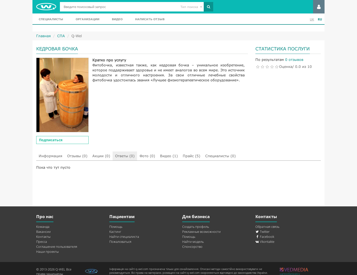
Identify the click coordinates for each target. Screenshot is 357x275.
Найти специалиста (124, 236)
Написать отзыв (150, 19)
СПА (61, 36)
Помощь (115, 226)
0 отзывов (294, 59)
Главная (43, 36)
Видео (117, 19)
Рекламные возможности (201, 231)
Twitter (262, 231)
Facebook (264, 236)
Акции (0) (101, 156)
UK (312, 19)
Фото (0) (147, 156)
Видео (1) (169, 156)
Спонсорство (192, 246)
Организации (87, 19)
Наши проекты (47, 251)
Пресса (41, 241)
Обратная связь (267, 226)
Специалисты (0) (220, 156)
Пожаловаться (120, 241)
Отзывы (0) (77, 156)
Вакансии (43, 231)
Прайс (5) (191, 156)
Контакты (43, 236)
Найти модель (193, 241)
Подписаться (50, 140)
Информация (50, 156)
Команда (42, 226)
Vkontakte (264, 241)
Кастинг (115, 231)
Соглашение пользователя (56, 246)
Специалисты (51, 19)
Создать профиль (195, 226)
